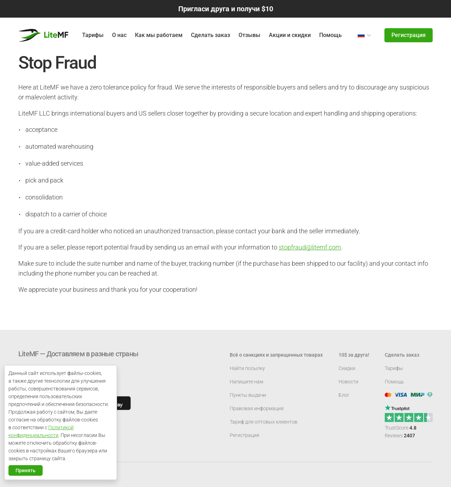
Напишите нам (246, 381)
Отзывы (249, 35)
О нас (119, 35)
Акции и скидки (290, 35)
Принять (26, 470)
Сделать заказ (210, 35)
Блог (344, 395)
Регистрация (408, 35)
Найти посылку (247, 368)
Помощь (330, 35)
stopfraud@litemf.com (310, 247)
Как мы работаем (159, 35)
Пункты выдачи (248, 395)
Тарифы (394, 368)
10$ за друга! (354, 355)
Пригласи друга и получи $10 (225, 9)
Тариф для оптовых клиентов (263, 422)
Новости (348, 381)
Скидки (347, 368)
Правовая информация (257, 408)
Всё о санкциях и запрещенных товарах (276, 355)
